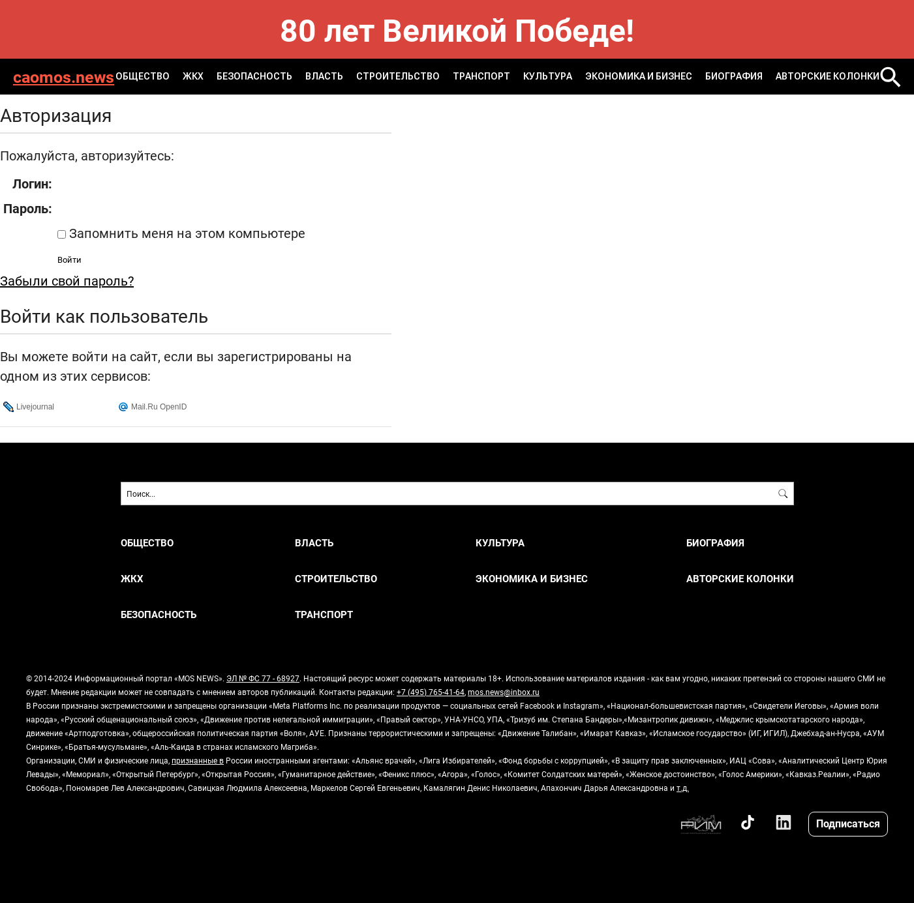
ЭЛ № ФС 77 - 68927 (262, 678)
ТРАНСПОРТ (481, 76)
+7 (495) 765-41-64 (431, 692)
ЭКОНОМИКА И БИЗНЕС (638, 76)
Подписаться (848, 823)
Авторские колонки (827, 76)
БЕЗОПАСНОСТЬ (254, 76)
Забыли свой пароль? (67, 280)
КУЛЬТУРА (547, 76)
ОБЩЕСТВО (142, 76)
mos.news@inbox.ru (504, 692)
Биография (734, 76)
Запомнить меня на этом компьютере (185, 232)
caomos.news (63, 76)
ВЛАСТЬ (324, 76)
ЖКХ (193, 76)
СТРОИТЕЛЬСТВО (398, 76)
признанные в (198, 760)
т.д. (683, 787)
